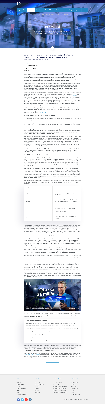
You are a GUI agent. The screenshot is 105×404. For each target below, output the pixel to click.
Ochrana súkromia (75, 394)
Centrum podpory (57, 382)
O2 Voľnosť (37, 386)
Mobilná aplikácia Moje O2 (59, 388)
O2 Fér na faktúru (39, 384)
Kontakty (73, 384)
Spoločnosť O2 (74, 382)
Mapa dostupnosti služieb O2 (60, 386)
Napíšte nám (74, 386)
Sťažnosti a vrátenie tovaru (59, 390)
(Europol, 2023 (72, 95)
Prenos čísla (20, 386)
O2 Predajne (56, 384)
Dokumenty (38, 392)
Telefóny (37, 388)
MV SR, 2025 (45, 105)
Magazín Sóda (74, 388)
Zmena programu (21, 388)
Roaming (19, 392)
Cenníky (37, 390)
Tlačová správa (30, 63)
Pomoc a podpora (57, 378)
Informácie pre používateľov (60, 392)
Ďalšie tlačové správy (52, 364)
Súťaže (72, 392)
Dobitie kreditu (20, 384)
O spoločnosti (74, 378)
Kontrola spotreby (21, 394)
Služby (18, 378)
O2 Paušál (37, 382)
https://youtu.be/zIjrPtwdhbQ (32, 354)
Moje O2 (19, 382)
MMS (18, 390)
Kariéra (72, 390)
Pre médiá (19, 13)
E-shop (37, 378)
